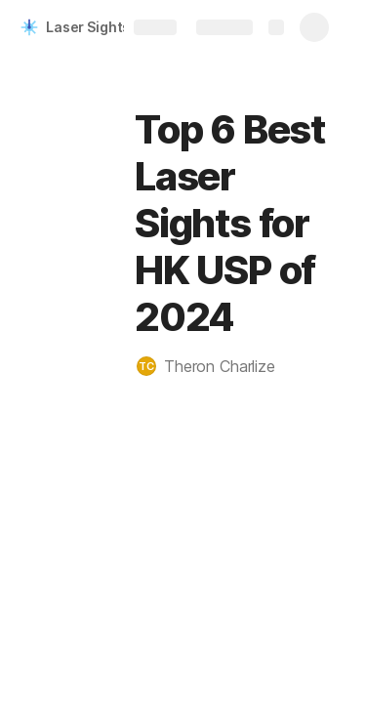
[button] (216, 366)
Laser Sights (88, 27)
